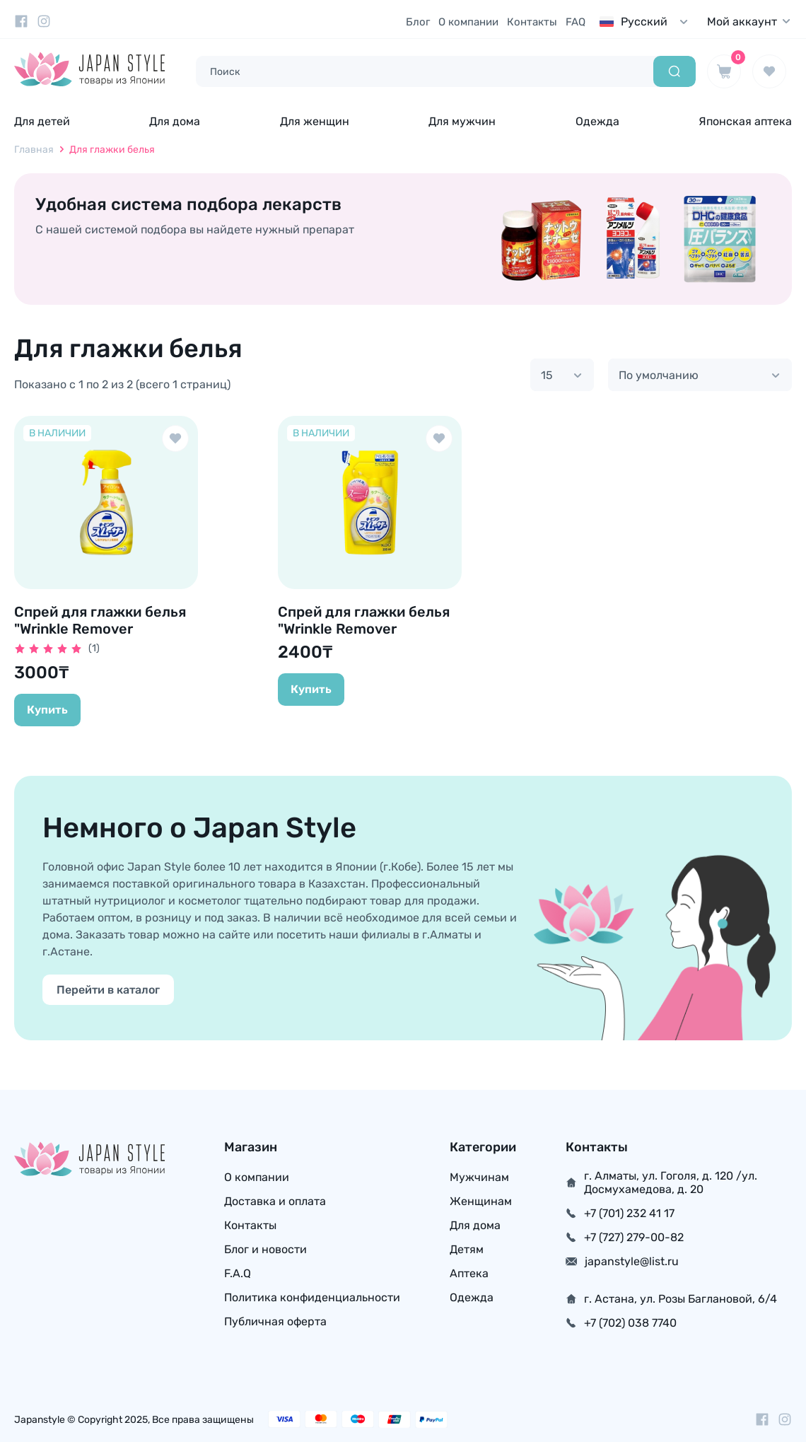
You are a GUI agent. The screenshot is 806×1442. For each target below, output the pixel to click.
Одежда (597, 121)
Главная (34, 150)
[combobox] (647, 21)
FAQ (575, 22)
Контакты (532, 22)
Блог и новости (265, 1249)
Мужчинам (479, 1177)
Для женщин (314, 121)
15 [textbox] (547, 375)
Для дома (174, 121)
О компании (468, 22)
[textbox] (647, 21)
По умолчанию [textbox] (659, 375)
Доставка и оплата (275, 1201)
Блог (418, 22)
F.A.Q (237, 1273)
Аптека (469, 1273)
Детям (467, 1249)
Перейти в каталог (108, 989)
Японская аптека (745, 121)
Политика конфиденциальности (312, 1297)
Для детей (42, 121)
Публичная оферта (275, 1321)
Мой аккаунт (749, 21)
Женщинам (481, 1201)
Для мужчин (462, 121)
